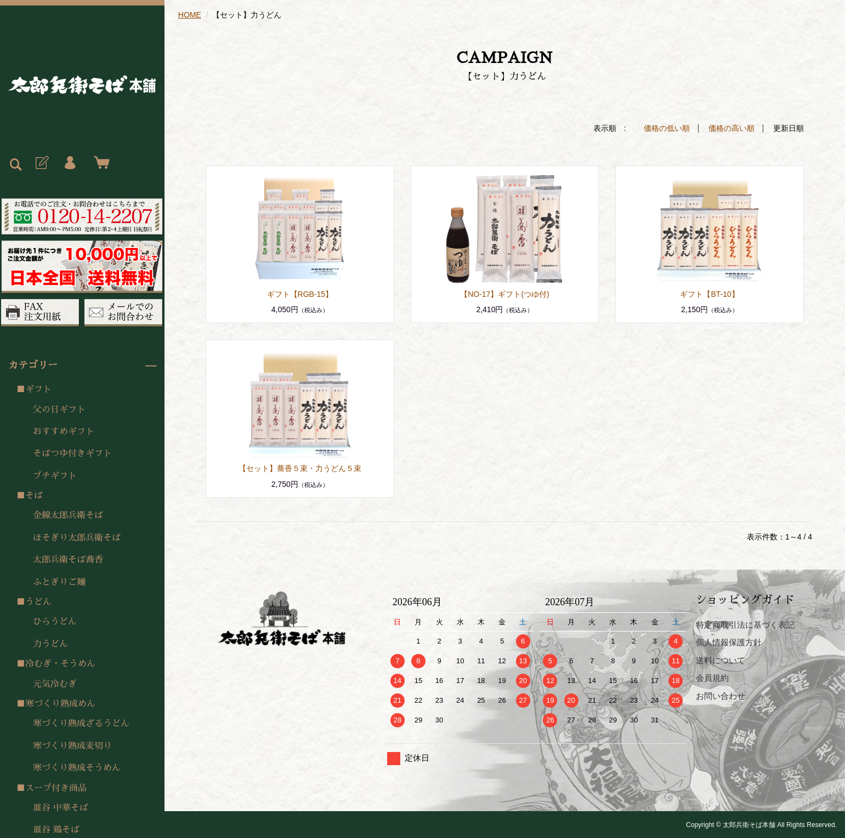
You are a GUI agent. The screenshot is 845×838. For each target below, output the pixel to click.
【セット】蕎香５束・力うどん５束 (300, 467)
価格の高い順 (731, 128)
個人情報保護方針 (729, 641)
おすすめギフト (63, 431)
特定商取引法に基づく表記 (745, 624)
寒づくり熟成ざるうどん (81, 723)
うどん (38, 602)
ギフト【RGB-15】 (300, 293)
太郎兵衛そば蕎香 (68, 559)
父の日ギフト (59, 409)
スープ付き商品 (56, 788)
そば (34, 495)
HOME (189, 14)
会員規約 (712, 677)
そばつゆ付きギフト (72, 453)
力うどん (50, 644)
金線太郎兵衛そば (68, 515)
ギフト (38, 389)
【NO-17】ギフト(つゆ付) (504, 293)
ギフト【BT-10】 (709, 293)
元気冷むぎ (55, 684)
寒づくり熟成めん (60, 703)
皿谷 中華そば (60, 807)
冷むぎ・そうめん (60, 663)
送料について (720, 659)
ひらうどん (55, 621)
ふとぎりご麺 (59, 582)
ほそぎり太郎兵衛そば (77, 537)
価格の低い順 (667, 128)
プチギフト (55, 476)
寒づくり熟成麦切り (72, 746)
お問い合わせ (720, 695)
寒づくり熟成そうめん (77, 768)
